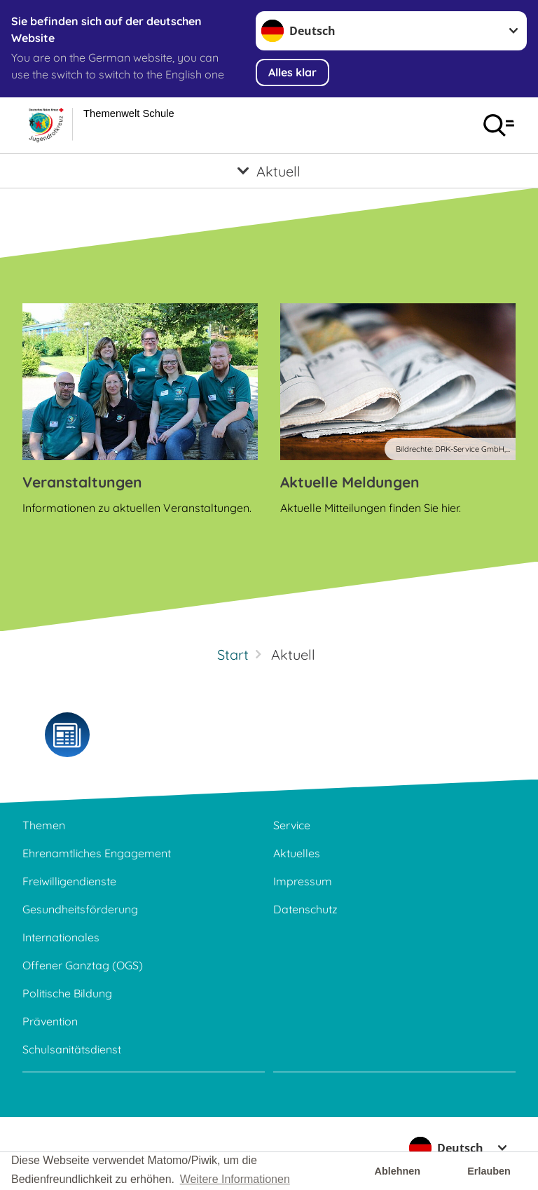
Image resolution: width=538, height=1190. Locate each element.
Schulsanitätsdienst (71, 1049)
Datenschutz (305, 909)
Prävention (50, 1021)
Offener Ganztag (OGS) (82, 965)
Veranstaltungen (82, 482)
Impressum (302, 881)
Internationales (60, 937)
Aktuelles (296, 853)
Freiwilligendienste (69, 881)
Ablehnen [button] (398, 1171)
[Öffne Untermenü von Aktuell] (269, 171)
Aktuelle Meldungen (350, 482)
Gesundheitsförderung (80, 909)
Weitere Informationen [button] (235, 1179)
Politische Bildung (67, 993)
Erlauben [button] (489, 1171)
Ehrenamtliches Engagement (96, 853)
